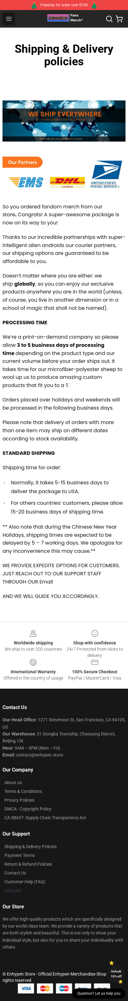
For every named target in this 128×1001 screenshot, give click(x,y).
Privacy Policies (19, 800)
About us (13, 782)
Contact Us (15, 872)
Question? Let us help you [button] (98, 993)
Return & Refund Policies (28, 864)
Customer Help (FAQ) (24, 881)
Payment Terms (19, 855)
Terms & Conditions (23, 791)
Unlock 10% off (116, 974)
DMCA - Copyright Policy (27, 808)
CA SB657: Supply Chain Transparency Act (45, 817)
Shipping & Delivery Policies (30, 846)
